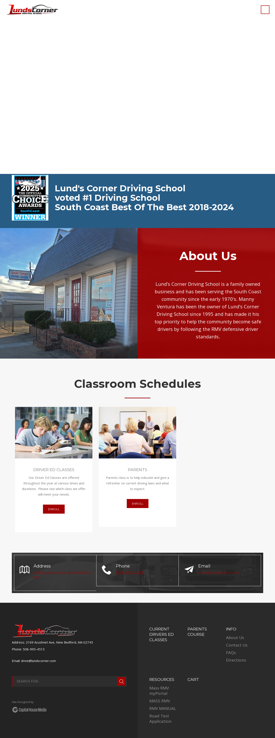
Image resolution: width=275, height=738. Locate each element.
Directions (236, 660)
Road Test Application (160, 718)
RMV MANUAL (162, 708)
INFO (231, 629)
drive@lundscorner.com (219, 573)
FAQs (231, 652)
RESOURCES (161, 679)
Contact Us (237, 645)
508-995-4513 (129, 572)
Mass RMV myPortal (159, 690)
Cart (193, 679)
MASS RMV (159, 701)
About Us (235, 637)
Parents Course (197, 632)
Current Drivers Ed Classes (161, 634)
